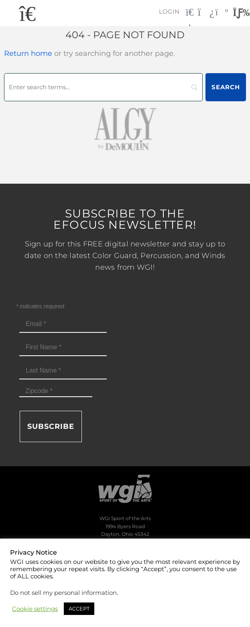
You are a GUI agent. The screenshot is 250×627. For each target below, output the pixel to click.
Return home (28, 53)
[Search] (103, 87)
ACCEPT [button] (79, 608)
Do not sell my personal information (63, 592)
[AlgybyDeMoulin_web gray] (125, 128)
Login (169, 11)
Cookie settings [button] (35, 609)
